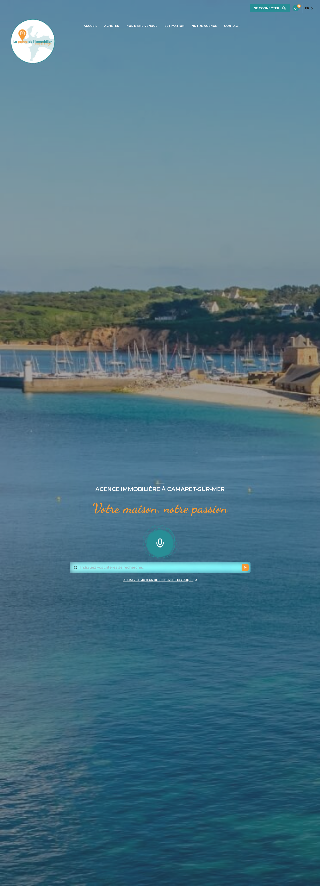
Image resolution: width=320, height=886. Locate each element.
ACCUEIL (90, 25)
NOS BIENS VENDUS (141, 25)
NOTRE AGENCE (204, 25)
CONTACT (232, 25)
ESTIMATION (175, 25)
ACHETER (111, 25)
